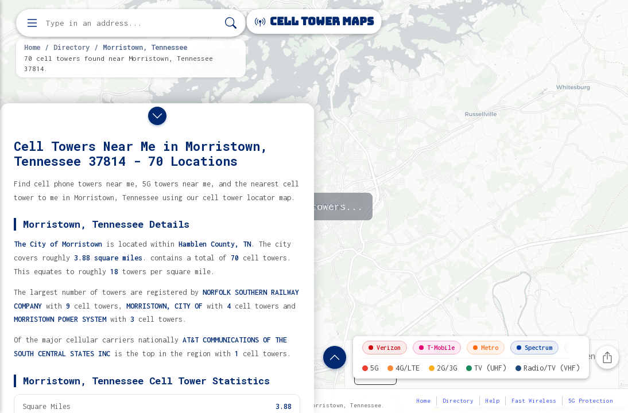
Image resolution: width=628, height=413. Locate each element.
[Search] (230, 23)
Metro (485, 347)
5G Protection (590, 401)
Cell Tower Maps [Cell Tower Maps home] (314, 21)
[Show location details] (334, 357)
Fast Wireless (533, 401)
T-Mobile (437, 347)
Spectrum (534, 347)
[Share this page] (607, 357)
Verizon (385, 347)
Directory (71, 47)
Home (32, 47)
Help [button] (492, 401)
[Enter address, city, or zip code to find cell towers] (132, 23)
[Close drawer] (157, 116)
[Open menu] (32, 22)
